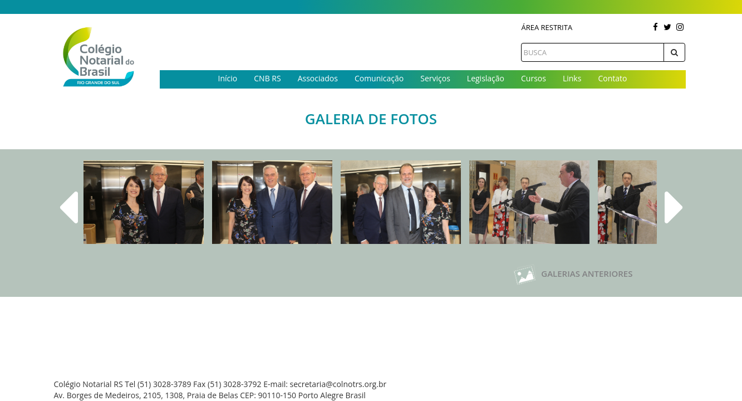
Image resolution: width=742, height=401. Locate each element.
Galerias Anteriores (573, 273)
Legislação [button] (485, 78)
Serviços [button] (435, 78)
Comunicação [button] (379, 78)
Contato (612, 78)
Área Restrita (546, 27)
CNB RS (267, 78)
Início (228, 78)
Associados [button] (318, 78)
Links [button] (572, 78)
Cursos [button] (533, 78)
